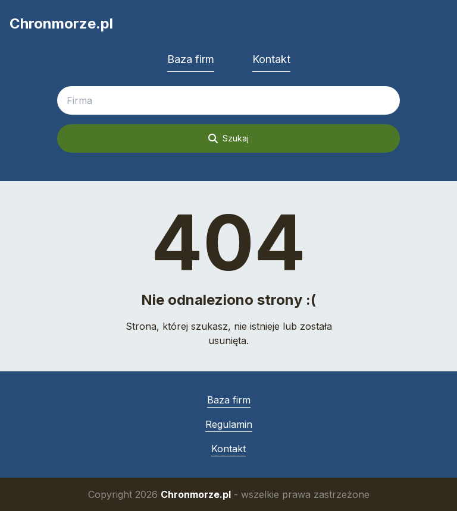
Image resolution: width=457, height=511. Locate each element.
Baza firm (190, 59)
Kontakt (271, 59)
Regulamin (228, 424)
